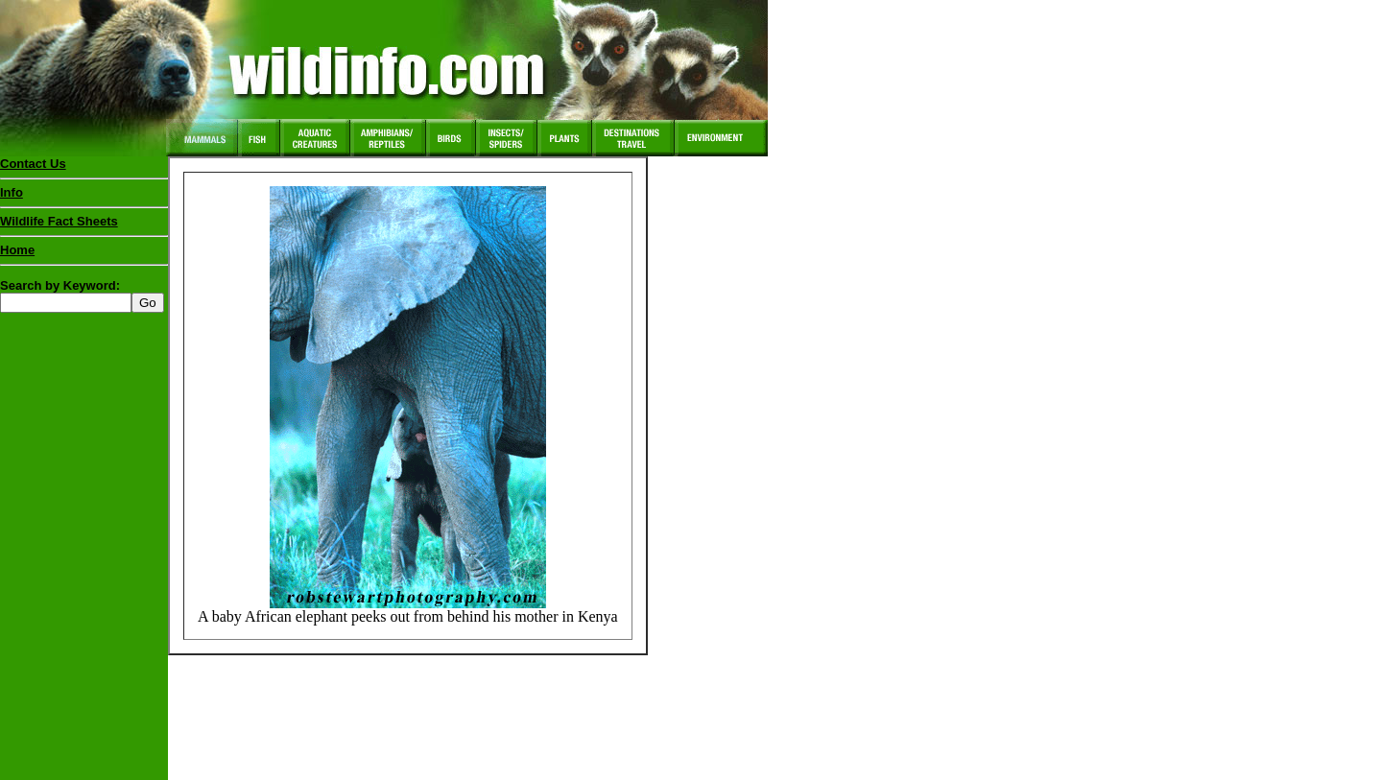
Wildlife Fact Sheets (84, 225)
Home (17, 250)
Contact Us (33, 163)
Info (11, 192)
